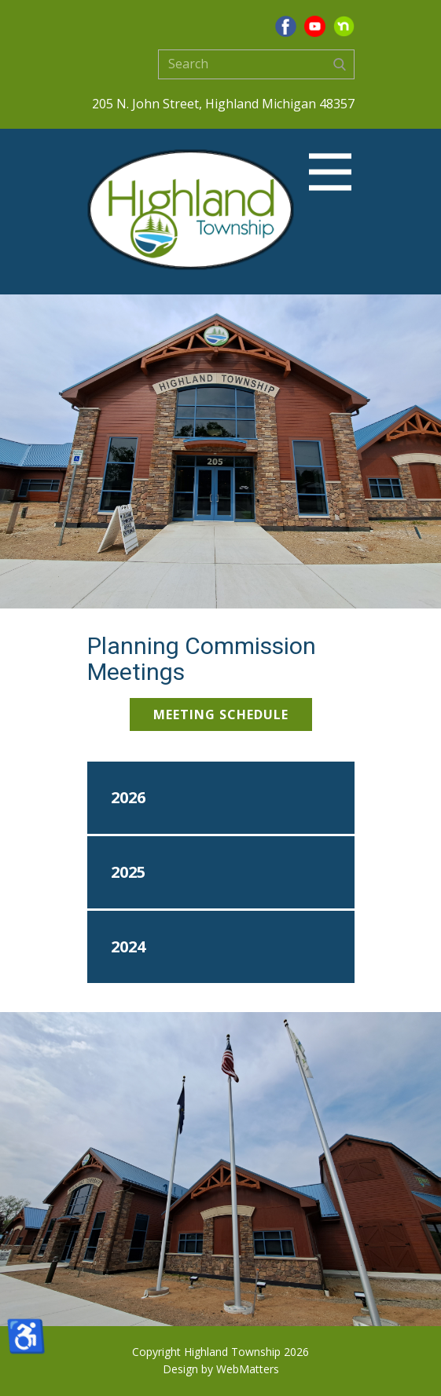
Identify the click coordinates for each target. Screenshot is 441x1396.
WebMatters (247, 1368)
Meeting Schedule (220, 714)
